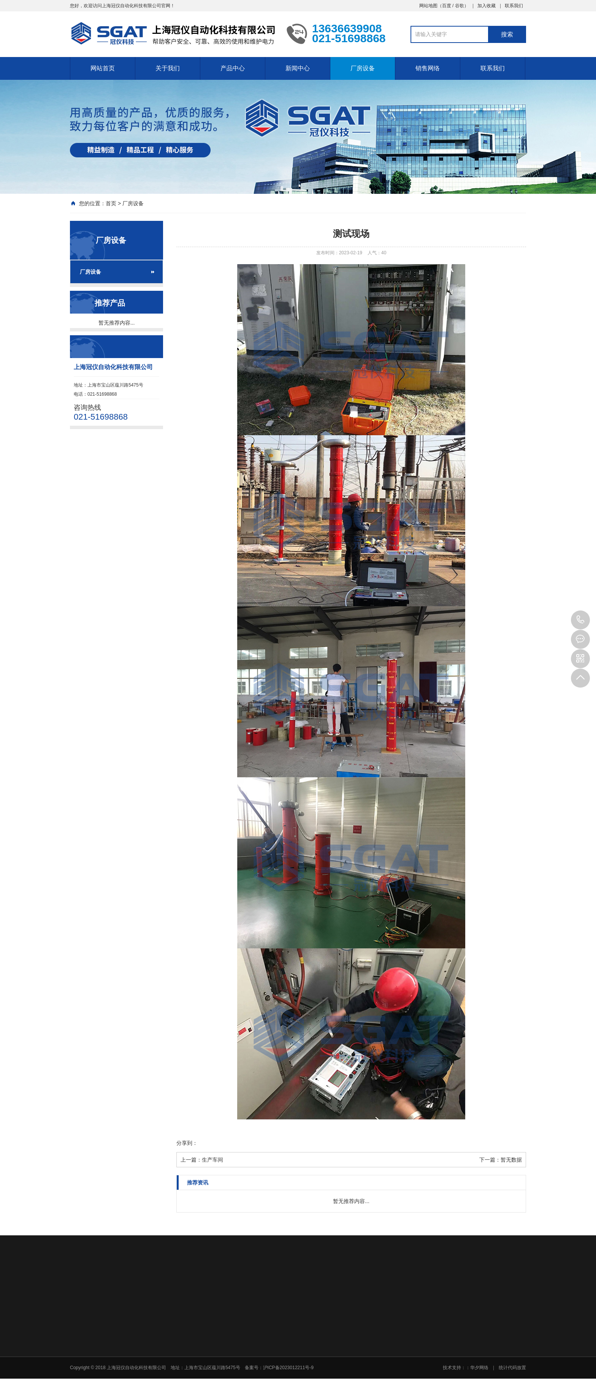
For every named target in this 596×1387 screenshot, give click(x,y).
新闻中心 (297, 68)
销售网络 (427, 68)
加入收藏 (486, 5)
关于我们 (167, 68)
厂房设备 (362, 68)
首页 (111, 203)
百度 (446, 5)
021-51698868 (580, 619)
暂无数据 (511, 1160)
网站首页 (102, 68)
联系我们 (514, 5)
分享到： (187, 1143)
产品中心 (232, 68)
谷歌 (459, 5)
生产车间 (212, 1160)
